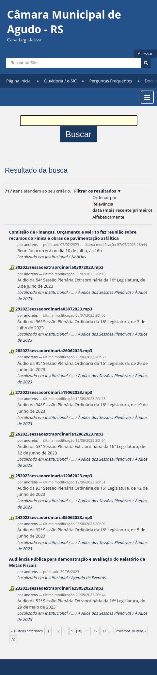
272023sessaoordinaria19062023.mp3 (53, 392)
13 (104, 631)
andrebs (31, 244)
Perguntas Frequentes (110, 81)
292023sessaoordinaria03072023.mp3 (53, 309)
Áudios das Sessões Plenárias (104, 292)
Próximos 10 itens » (131, 631)
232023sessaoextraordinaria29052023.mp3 (59, 588)
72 (13, 639)
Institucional (56, 257)
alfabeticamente (108, 217)
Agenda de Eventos (88, 578)
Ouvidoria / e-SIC (60, 81)
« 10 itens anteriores (27, 631)
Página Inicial (19, 81)
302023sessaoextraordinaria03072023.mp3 (59, 267)
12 (96, 631)
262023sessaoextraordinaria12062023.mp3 (59, 434)
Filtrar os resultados (95, 191)
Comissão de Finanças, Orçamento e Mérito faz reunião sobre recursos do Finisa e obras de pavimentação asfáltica (72, 235)
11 (87, 631)
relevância (102, 204)
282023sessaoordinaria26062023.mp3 (53, 350)
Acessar (145, 53)
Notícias (78, 257)
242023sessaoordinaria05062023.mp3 (53, 517)
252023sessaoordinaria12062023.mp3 (53, 476)
